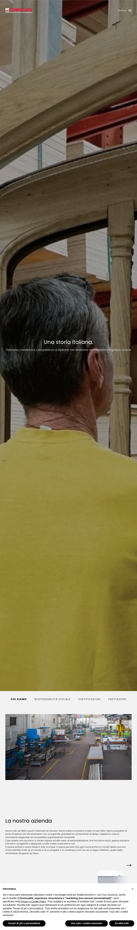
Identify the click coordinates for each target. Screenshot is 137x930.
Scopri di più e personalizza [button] (24, 923)
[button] (129, 866)
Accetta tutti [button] (122, 923)
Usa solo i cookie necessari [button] (86, 923)
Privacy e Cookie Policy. (33, 901)
